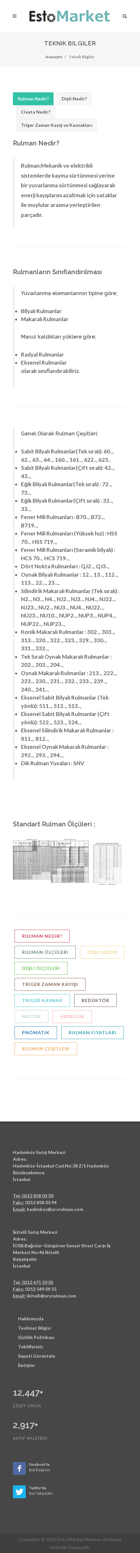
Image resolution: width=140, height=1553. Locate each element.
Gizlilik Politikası (36, 1337)
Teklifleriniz (30, 1346)
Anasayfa (53, 56)
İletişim (26, 1365)
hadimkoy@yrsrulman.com (55, 1209)
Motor (31, 1016)
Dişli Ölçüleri (41, 968)
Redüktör (95, 1000)
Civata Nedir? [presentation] (35, 112)
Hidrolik (72, 1016)
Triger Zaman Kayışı (50, 984)
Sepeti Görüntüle (36, 1356)
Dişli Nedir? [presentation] (74, 98)
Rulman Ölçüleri (45, 952)
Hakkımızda (31, 1318)
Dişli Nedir (102, 952)
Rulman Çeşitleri (46, 1048)
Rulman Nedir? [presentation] (33, 98)
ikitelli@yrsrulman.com (51, 1295)
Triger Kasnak (42, 1000)
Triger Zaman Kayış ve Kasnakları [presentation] (56, 125)
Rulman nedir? (42, 936)
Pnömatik (36, 1032)
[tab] (33, 99)
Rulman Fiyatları (92, 1032)
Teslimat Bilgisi (34, 1328)
